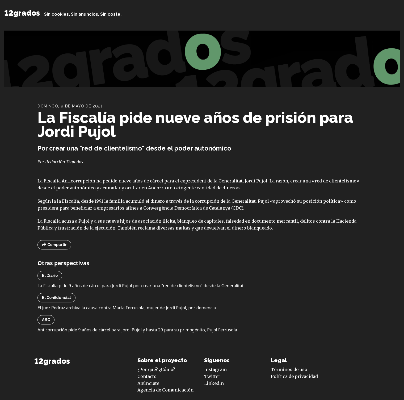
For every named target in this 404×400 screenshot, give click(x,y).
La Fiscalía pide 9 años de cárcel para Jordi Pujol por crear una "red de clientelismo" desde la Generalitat (140, 286)
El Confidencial (56, 297)
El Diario (50, 275)
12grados (22, 13)
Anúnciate (148, 383)
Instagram (215, 369)
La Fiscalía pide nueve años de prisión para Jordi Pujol (195, 124)
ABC (46, 320)
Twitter (212, 376)
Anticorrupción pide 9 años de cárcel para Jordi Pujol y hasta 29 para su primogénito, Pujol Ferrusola (137, 330)
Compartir (54, 245)
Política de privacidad (294, 376)
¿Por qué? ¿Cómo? (156, 369)
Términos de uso (289, 369)
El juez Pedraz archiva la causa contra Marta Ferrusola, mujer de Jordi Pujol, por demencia (126, 308)
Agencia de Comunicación (165, 390)
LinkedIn (214, 383)
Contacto (147, 376)
